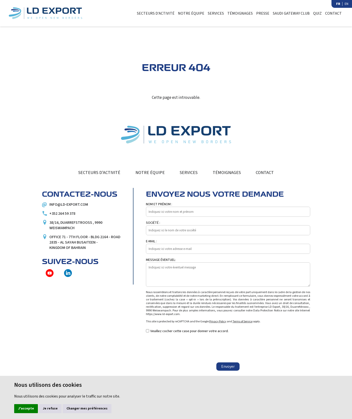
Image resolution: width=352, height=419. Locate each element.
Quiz (318, 13)
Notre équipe (188, 13)
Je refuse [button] (50, 408)
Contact (335, 13)
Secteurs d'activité (153, 13)
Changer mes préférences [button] (87, 408)
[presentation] (183, 348)
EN (346, 4)
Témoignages (238, 13)
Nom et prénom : (159, 204)
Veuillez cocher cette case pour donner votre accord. (189, 331)
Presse (261, 13)
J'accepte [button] (26, 408)
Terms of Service (242, 322)
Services (213, 13)
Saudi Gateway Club (290, 13)
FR (338, 4)
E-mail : (151, 241)
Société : (153, 223)
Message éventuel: (161, 260)
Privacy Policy (217, 322)
